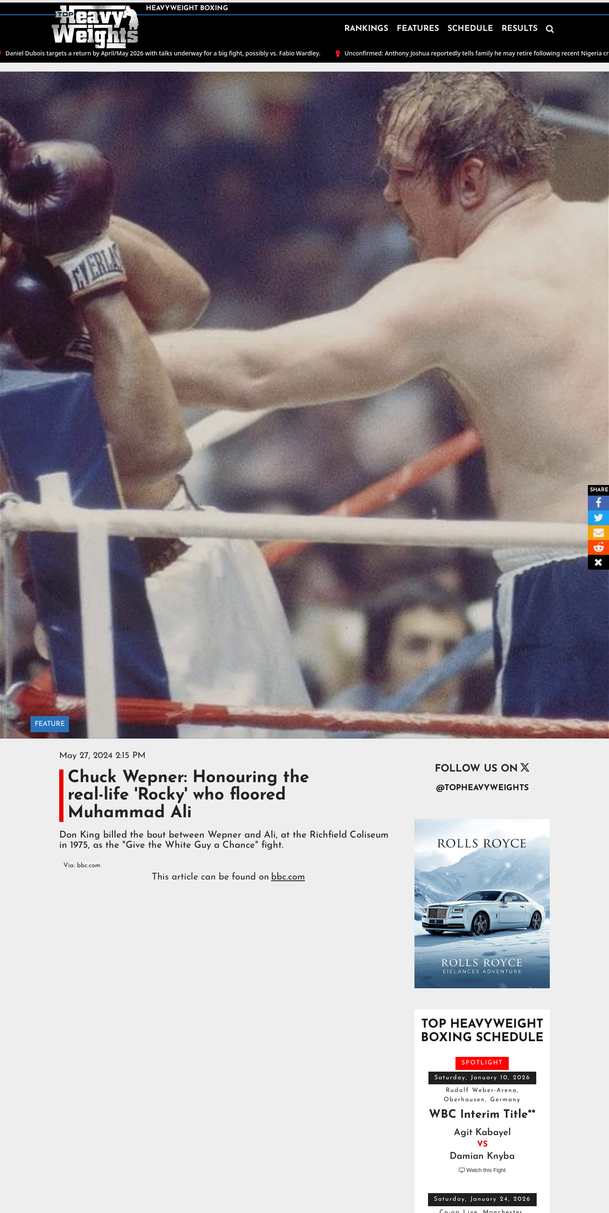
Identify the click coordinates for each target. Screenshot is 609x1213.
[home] (95, 27)
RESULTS (520, 29)
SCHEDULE (470, 29)
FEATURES (418, 29)
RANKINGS (366, 29)
